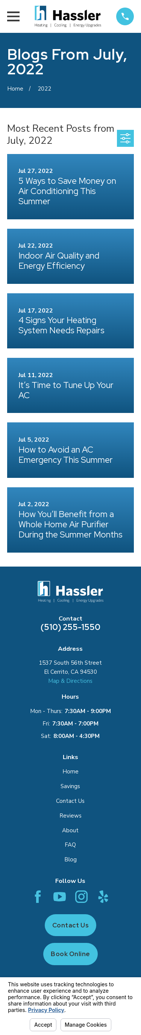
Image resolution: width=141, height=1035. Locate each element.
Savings (70, 786)
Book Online (70, 954)
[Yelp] (103, 896)
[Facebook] (38, 896)
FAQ (70, 845)
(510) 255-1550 (70, 627)
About (70, 830)
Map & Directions (70, 681)
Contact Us (70, 801)
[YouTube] (59, 896)
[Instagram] (81, 896)
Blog (70, 859)
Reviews (70, 815)
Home (70, 771)
